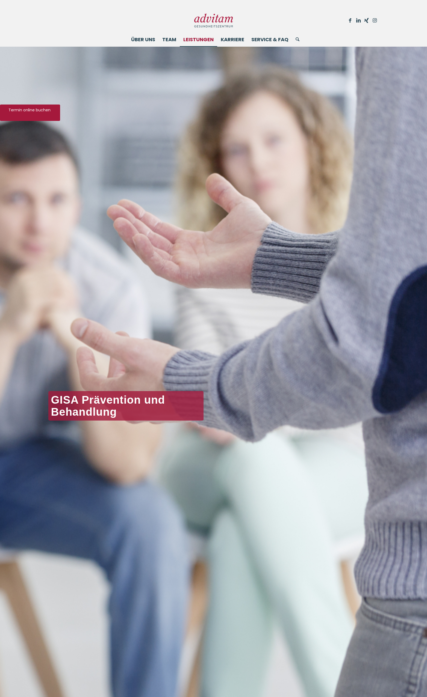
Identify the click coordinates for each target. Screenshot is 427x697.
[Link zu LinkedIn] (358, 20)
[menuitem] (143, 39)
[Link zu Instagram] (375, 20)
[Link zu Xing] (367, 20)
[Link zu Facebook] (350, 20)
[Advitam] (213, 20)
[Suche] (295, 39)
